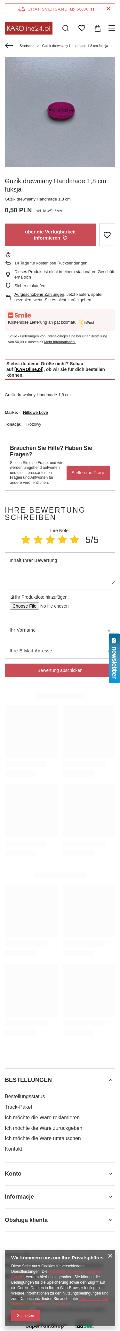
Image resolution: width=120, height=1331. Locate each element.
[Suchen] (66, 28)
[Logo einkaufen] (28, 28)
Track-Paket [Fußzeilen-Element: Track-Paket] (18, 1107)
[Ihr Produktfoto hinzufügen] (52, 606)
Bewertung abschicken (60, 670)
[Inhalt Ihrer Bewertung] (60, 568)
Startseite (27, 46)
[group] (60, 112)
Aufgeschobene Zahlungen (39, 294)
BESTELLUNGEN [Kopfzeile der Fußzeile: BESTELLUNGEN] (28, 1080)
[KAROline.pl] (29, 369)
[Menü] (113, 28)
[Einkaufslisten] (82, 28)
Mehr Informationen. (60, 342)
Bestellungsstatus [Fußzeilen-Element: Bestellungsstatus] (25, 1096)
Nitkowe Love (35, 412)
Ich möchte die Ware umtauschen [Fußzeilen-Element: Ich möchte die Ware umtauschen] (43, 1138)
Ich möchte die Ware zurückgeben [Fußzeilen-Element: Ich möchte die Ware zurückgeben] (43, 1128)
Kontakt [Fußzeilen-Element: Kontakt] (13, 1149)
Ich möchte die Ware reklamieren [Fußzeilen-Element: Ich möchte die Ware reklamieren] (42, 1117)
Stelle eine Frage (88, 472)
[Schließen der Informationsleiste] (108, 9)
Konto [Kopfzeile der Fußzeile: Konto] (13, 1173)
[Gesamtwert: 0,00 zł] (98, 28)
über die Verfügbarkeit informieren (50, 235)
